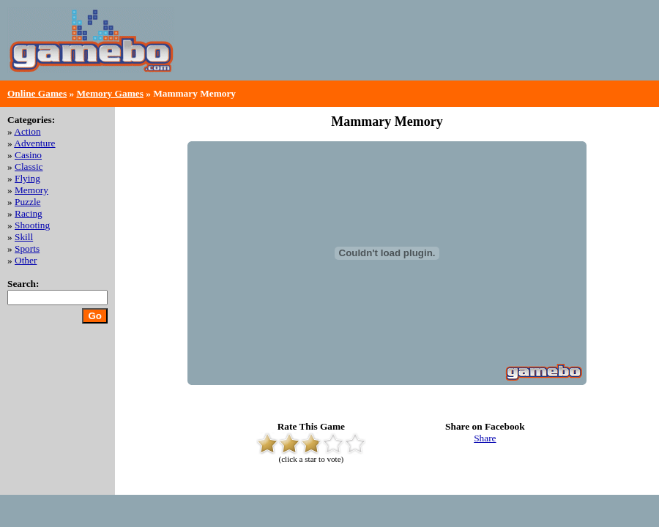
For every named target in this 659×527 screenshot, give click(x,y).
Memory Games (109, 93)
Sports (27, 248)
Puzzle (28, 201)
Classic (29, 166)
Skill (24, 236)
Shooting (32, 225)
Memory (31, 189)
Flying (27, 178)
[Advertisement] (480, 51)
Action (27, 131)
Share (485, 438)
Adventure (34, 143)
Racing (28, 213)
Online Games (37, 93)
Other (26, 260)
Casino (28, 154)
